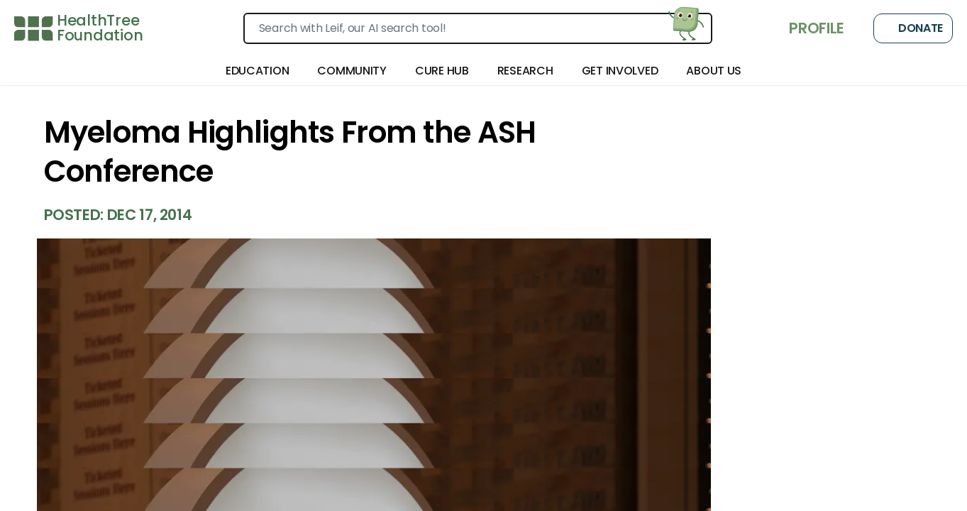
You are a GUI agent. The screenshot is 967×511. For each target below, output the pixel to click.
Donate (913, 28)
